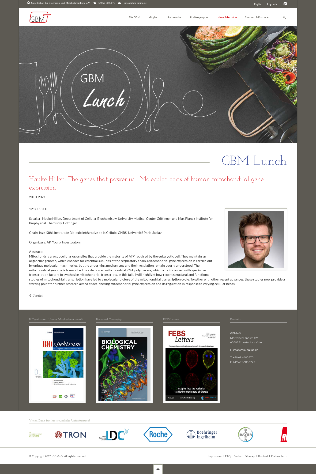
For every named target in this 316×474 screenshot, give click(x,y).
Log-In (271, 4)
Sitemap (250, 456)
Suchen (284, 17)
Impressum (215, 456)
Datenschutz (279, 456)
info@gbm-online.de (135, 3)
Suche (237, 456)
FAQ (228, 456)
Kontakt (263, 456)
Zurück (38, 296)
